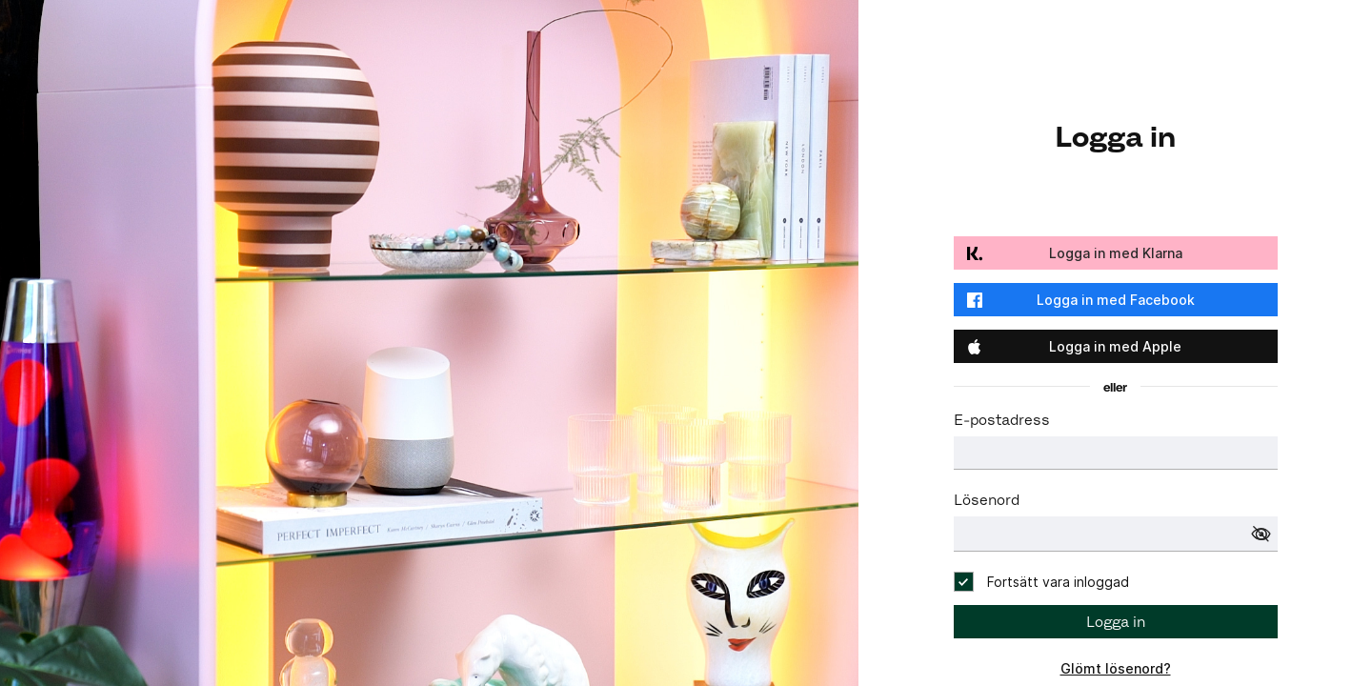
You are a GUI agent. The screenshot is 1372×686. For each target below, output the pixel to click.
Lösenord (986, 500)
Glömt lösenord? (1115, 668)
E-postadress (1002, 420)
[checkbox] (1041, 582)
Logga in (1115, 622)
